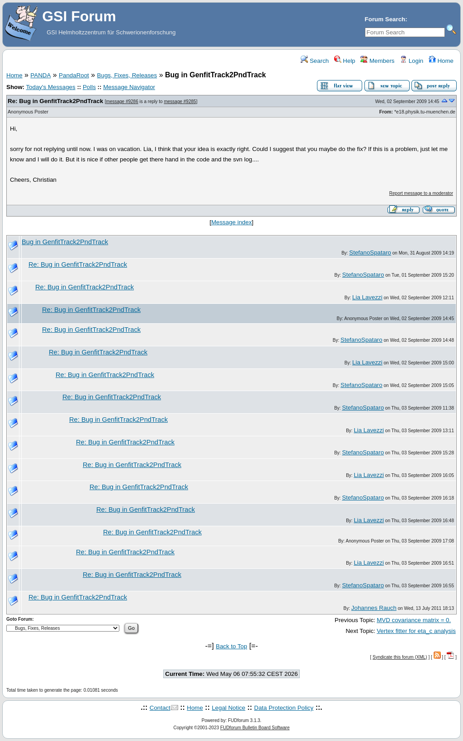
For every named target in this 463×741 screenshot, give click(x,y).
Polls (89, 87)
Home (441, 60)
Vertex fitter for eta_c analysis (416, 631)
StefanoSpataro (370, 252)
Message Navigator (129, 87)
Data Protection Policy (283, 707)
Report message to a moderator (421, 193)
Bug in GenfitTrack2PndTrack (65, 241)
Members (377, 60)
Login (411, 60)
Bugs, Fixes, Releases (127, 75)
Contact (160, 707)
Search (315, 60)
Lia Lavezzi (367, 297)
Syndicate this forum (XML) (400, 657)
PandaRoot (74, 75)
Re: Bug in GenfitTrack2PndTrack (55, 101)
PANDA (40, 75)
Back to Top (231, 646)
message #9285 (180, 101)
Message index (231, 222)
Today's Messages (50, 87)
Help (344, 60)
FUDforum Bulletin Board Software (254, 727)
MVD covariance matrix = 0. (414, 620)
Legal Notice (228, 707)
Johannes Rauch (374, 607)
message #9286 (122, 101)
